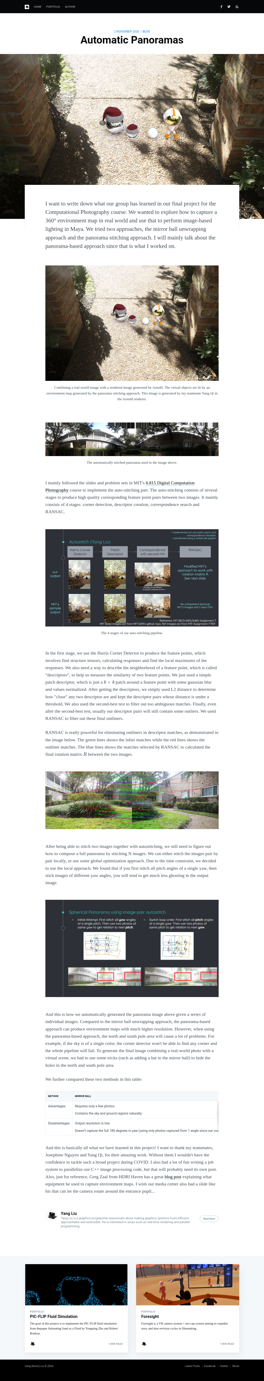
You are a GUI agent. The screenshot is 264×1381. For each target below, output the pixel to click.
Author (70, 6)
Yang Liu (69, 1213)
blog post (173, 1176)
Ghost (235, 1366)
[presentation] (109, 682)
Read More (209, 1218)
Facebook (210, 1366)
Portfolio (53, 6)
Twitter (224, 1366)
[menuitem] (38, 7)
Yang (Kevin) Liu (34, 1366)
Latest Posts (192, 1366)
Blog (146, 31)
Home (37, 6)
